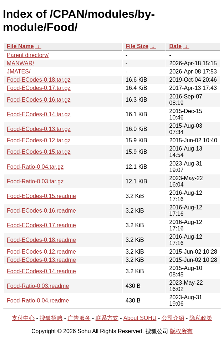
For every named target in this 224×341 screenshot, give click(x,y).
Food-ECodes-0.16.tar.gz (39, 100)
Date (175, 46)
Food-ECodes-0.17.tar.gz (39, 88)
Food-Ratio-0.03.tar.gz (35, 181)
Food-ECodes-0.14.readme (41, 271)
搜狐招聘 (51, 318)
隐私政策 (200, 318)
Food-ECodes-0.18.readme (41, 240)
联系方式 (107, 318)
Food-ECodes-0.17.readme (41, 225)
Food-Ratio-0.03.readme (38, 286)
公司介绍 (173, 318)
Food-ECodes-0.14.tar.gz (39, 114)
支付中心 (23, 318)
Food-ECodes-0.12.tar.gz (39, 140)
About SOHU (139, 318)
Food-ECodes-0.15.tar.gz (39, 152)
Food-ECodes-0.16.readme (41, 211)
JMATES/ (18, 71)
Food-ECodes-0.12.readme (41, 252)
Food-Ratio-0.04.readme (38, 300)
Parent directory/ (28, 55)
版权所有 (181, 331)
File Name (20, 46)
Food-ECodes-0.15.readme (41, 196)
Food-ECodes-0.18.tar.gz (39, 80)
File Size (137, 46)
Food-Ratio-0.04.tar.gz (35, 167)
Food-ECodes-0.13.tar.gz (39, 129)
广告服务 (79, 318)
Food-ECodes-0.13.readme (41, 260)
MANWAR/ (20, 63)
